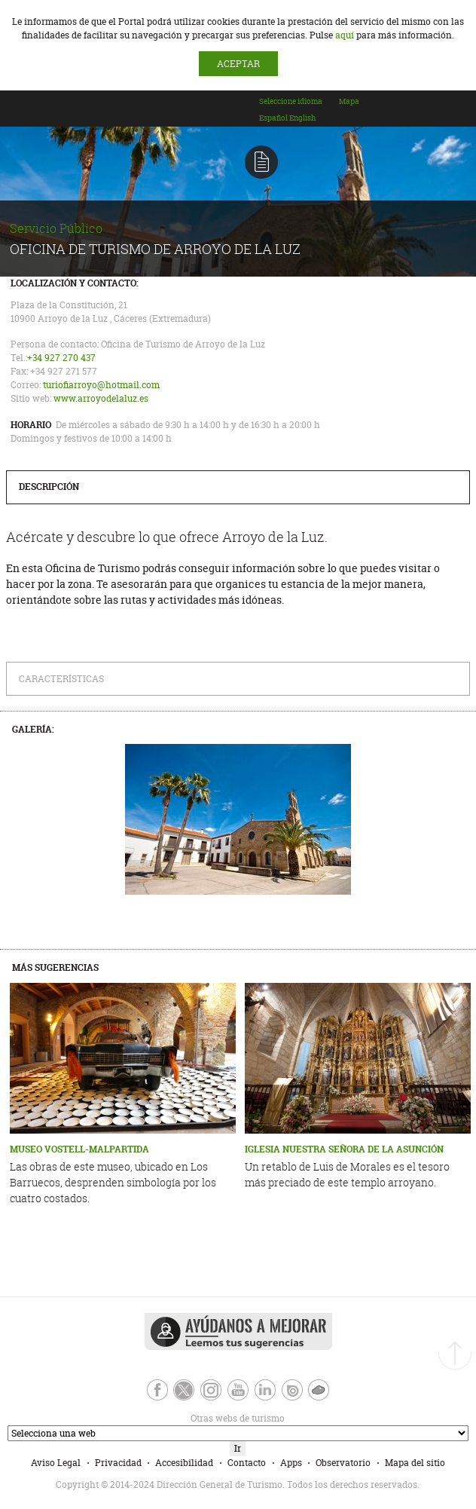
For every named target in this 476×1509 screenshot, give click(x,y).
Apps (291, 1462)
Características (61, 678)
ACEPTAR (238, 63)
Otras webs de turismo (145, 1418)
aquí (344, 35)
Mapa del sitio (415, 1462)
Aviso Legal (56, 1462)
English (302, 118)
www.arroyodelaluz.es (100, 398)
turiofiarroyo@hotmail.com (101, 384)
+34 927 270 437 (61, 357)
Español (273, 118)
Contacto (246, 1462)
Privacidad (118, 1462)
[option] (273, 118)
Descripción (49, 486)
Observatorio (343, 1462)
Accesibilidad (184, 1462)
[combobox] (298, 115)
